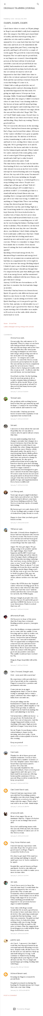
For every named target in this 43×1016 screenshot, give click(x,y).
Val (12, 425)
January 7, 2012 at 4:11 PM (19, 746)
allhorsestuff (15, 616)
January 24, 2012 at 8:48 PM (20, 990)
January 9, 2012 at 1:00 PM (19, 875)
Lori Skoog (15, 491)
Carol (13, 752)
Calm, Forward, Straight (20, 672)
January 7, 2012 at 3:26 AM (19, 391)
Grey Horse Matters (18, 842)
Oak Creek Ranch (18, 790)
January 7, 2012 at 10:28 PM (20, 806)
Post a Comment (10, 995)
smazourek (15, 813)
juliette (13, 940)
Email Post (12, 323)
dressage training (14, 326)
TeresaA (14, 398)
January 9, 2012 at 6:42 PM (19, 933)
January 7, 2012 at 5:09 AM (19, 419)
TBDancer (15, 529)
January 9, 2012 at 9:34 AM (19, 836)
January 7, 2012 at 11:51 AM (19, 665)
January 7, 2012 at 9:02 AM (19, 609)
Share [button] (5, 323)
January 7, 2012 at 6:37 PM (19, 783)
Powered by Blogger (21, 1009)
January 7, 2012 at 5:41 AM (19, 485)
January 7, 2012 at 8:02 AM (20, 522)
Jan (12, 882)
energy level (24, 326)
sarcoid (31, 326)
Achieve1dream (17, 973)
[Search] (38, 3)
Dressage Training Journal (19, 8)
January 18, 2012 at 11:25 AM (20, 967)
